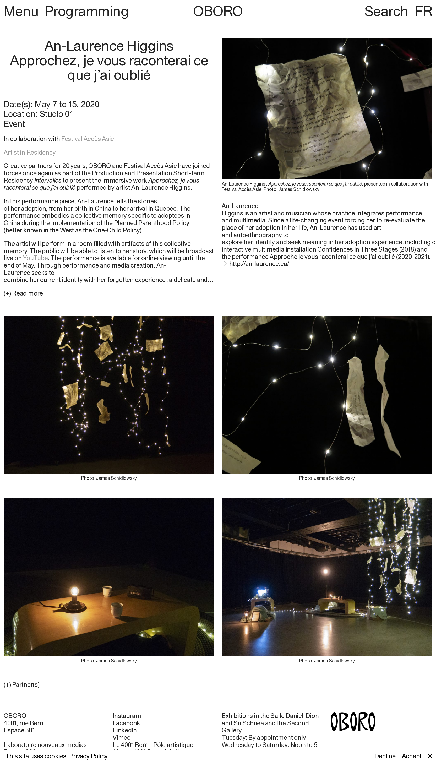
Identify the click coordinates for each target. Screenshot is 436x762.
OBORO (218, 11)
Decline (384, 756)
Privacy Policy (88, 756)
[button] (109, 684)
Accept (412, 756)
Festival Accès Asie (87, 138)
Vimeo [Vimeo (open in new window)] (122, 737)
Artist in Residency (30, 152)
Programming (87, 11)
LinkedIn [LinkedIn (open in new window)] (125, 730)
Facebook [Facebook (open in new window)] (126, 723)
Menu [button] (23, 11)
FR (423, 11)
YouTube (35, 258)
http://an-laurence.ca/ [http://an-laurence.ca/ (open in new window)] (259, 263)
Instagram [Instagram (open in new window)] (127, 715)
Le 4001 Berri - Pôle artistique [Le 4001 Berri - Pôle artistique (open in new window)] (153, 744)
